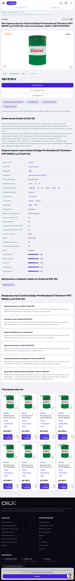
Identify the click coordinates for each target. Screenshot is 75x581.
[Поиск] (61, 3)
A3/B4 (48, 188)
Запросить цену (37, 85)
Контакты (42, 549)
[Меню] (71, 3)
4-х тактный (32, 196)
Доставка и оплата (45, 529)
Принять (37, 576)
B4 (38, 188)
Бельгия (31, 192)
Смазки (4, 545)
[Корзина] (66, 3)
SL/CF (31, 183)
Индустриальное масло (9, 539)
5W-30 (5, 73)
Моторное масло (13, 12)
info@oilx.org (55, 7)
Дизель (31, 200)
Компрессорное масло (9, 542)
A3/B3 (54, 188)
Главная (4, 12)
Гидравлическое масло (9, 525)
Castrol (22, 12)
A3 (59, 188)
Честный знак (43, 545)
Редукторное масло (8, 535)
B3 (42, 188)
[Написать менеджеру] (70, 576)
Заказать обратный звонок (13, 566)
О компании (43, 542)
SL (35, 183)
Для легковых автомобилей (37, 175)
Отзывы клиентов (45, 532)
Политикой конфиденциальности (42, 572)
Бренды (41, 535)
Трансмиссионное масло (10, 529)
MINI (35, 205)
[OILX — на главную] (4, 3)
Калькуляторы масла (46, 525)
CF (40, 183)
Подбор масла (44, 522)
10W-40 (43, 470)
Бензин (38, 200)
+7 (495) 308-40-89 (19, 7)
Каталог (11, 3)
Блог (40, 539)
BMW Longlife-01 (34, 213)
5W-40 (60, 470)
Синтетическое (14, 73)
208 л (23, 73)
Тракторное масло (8, 532)
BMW (30, 205)
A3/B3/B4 (32, 188)
